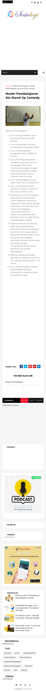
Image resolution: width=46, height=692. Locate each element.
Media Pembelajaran (12, 662)
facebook (39, 400)
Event (17, 653)
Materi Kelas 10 (29, 653)
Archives (7, 653)
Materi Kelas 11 (9, 657)
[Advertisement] (23, 43)
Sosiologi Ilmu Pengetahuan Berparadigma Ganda (27, 596)
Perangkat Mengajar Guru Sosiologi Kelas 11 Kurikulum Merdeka (27, 607)
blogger (24, 400)
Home (8, 86)
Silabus (24, 670)
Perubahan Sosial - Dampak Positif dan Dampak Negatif (27, 616)
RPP (15, 670)
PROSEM (28, 666)
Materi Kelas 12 (25, 657)
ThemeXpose (27, 689)
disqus (31, 400)
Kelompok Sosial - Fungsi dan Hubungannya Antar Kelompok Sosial (27, 628)
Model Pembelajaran (20, 86)
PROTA (7, 670)
